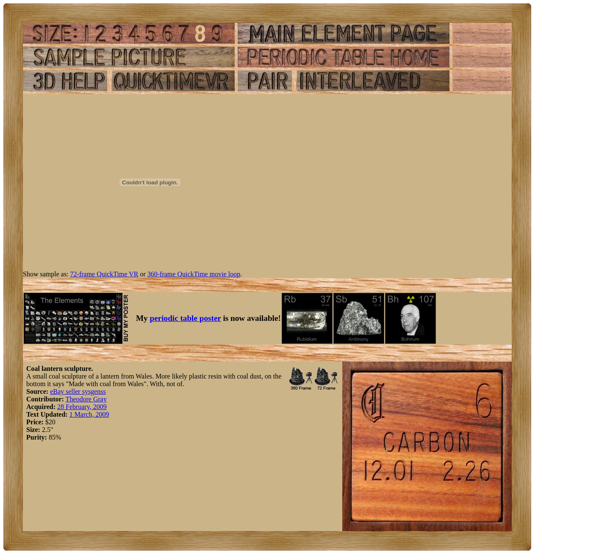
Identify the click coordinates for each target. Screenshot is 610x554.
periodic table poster (185, 318)
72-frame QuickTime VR (104, 274)
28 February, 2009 (82, 406)
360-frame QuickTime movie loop (193, 274)
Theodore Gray (86, 399)
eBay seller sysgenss (78, 391)
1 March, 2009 (89, 414)
